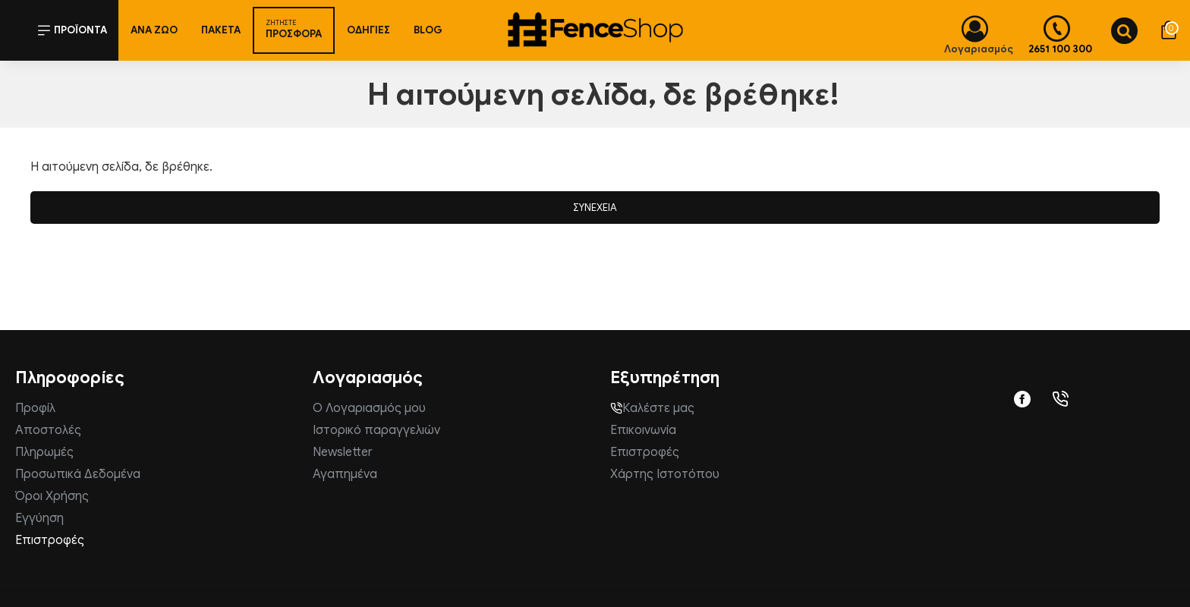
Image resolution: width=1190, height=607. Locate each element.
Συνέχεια (595, 207)
